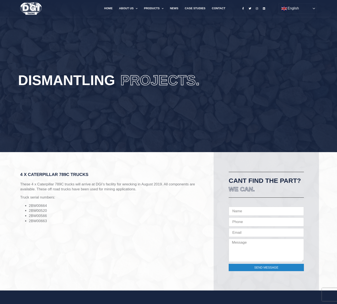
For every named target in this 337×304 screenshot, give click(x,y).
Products (154, 8)
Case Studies (195, 8)
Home (108, 8)
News (174, 8)
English (290, 8)
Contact (218, 8)
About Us (128, 8)
